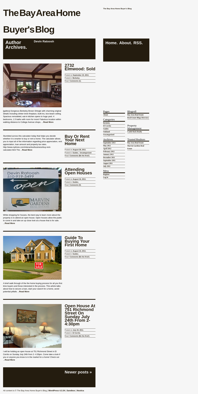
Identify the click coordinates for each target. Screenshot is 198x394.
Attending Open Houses (78, 171)
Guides (75, 153)
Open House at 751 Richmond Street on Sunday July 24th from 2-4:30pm (80, 315)
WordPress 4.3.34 (56, 390)
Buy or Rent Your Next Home (77, 140)
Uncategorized (85, 153)
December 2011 (109, 158)
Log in (105, 177)
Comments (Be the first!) (79, 156)
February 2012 (109, 152)
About (125, 43)
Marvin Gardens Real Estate (135, 147)
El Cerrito (76, 333)
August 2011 (108, 163)
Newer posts (78, 372)
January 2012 (108, 154)
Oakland (106, 132)
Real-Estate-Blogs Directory (138, 118)
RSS (137, 43)
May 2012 (107, 146)
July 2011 (106, 166)
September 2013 (109, 143)
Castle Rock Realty (134, 132)
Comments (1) (75, 81)
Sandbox (71, 390)
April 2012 (107, 149)
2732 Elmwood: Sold (80, 67)
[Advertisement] (126, 83)
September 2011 (109, 160)
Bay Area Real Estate (135, 115)
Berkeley (76, 78)
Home (111, 43)
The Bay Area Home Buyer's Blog (41, 21)
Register (106, 174)
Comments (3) (75, 185)
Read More (48, 122)
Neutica (80, 390)
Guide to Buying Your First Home (77, 241)
